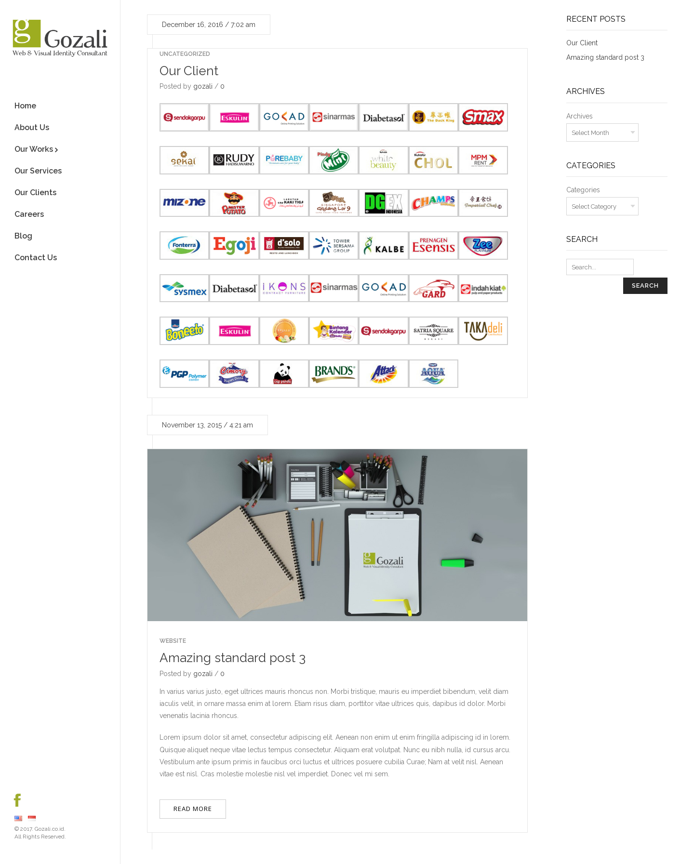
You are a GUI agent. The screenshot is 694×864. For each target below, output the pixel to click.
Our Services (38, 170)
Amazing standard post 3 (233, 658)
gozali (203, 86)
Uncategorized (185, 54)
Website (173, 641)
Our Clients (35, 192)
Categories (583, 190)
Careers (29, 214)
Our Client (189, 71)
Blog (23, 235)
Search (645, 285)
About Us (31, 127)
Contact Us (35, 257)
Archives (579, 116)
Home (25, 105)
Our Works (33, 149)
